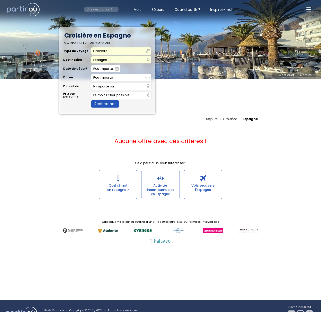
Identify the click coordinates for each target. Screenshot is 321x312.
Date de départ (75, 68)
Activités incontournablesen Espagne (160, 189)
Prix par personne (71, 95)
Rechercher (105, 103)
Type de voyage (75, 50)
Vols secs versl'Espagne (203, 187)
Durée (68, 77)
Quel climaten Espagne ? (118, 187)
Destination (72, 59)
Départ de (71, 86)
